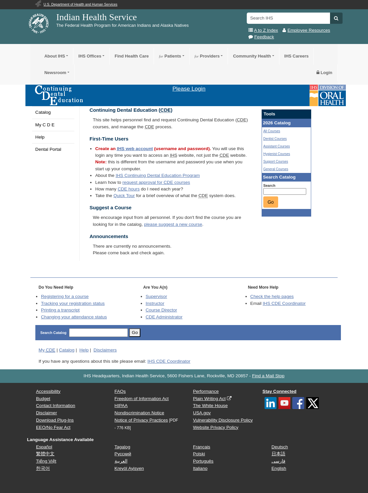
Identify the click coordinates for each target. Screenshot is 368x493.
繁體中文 (45, 453)
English (279, 468)
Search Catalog (53, 333)
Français (201, 446)
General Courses (275, 169)
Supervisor (156, 296)
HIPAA (121, 405)
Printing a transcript (60, 310)
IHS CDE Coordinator (284, 303)
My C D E (45, 124)
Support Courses (275, 161)
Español (44, 446)
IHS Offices (89, 56)
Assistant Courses (276, 146)
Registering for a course (65, 296)
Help (40, 137)
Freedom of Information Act (142, 398)
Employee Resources (308, 30)
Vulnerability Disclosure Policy (223, 420)
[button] (336, 18)
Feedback (264, 36)
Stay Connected (280, 391)
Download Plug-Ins (55, 420)
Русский (123, 453)
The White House (210, 405)
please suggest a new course (173, 224)
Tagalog (122, 446)
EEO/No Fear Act (53, 427)
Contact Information (55, 405)
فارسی (278, 461)
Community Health (252, 56)
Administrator (164, 316)
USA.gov (202, 412)
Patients (170, 56)
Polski (199, 453)
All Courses (271, 131)
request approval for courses (156, 182)
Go (271, 202)
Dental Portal (48, 149)
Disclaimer (46, 412)
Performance (206, 391)
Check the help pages (272, 296)
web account (135, 148)
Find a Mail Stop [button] (268, 375)
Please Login (188, 88)
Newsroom (55, 72)
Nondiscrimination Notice (139, 412)
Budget (43, 398)
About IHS (54, 56)
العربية (121, 461)
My (47, 350)
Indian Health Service (96, 17)
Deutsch (280, 446)
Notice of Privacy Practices (141, 420)
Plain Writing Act (209, 398)
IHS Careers (296, 56)
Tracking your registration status (73, 303)
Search (269, 185)
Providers (207, 56)
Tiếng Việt (46, 461)
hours (128, 188)
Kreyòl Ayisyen (129, 468)
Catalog (43, 112)
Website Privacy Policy (215, 427)
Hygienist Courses (276, 154)
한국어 (43, 468)
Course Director (161, 310)
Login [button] (324, 72)
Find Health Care (132, 56)
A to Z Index (266, 30)
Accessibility (48, 391)
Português (203, 461)
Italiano (200, 468)
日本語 (278, 453)
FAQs (120, 391)
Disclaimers (105, 350)
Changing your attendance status (74, 316)
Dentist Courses (275, 139)
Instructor (155, 303)
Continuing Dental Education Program (158, 175)
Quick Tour (124, 195)
